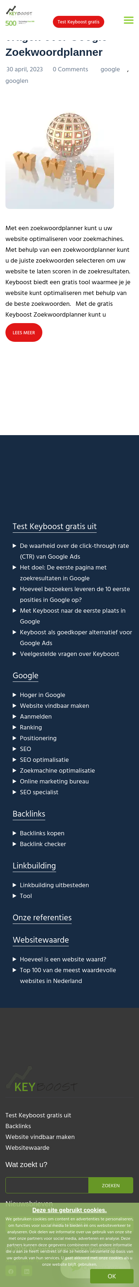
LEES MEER (24, 332)
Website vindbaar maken (54, 705)
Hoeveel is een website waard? (63, 959)
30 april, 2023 (26, 69)
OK (112, 1276)
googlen (16, 80)
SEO (25, 749)
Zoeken (110, 1185)
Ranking (31, 727)
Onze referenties (42, 917)
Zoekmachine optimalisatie (57, 770)
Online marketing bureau (54, 781)
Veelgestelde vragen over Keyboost (69, 653)
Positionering (38, 738)
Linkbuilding (34, 865)
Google (25, 675)
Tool (26, 896)
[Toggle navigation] (129, 20)
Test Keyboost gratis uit (55, 526)
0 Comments (71, 69)
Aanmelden (36, 716)
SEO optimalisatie (44, 759)
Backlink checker (43, 844)
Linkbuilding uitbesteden (54, 885)
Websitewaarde (41, 939)
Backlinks (29, 813)
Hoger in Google (42, 695)
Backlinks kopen (42, 833)
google (110, 69)
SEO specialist (39, 792)
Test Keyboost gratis (78, 21)
